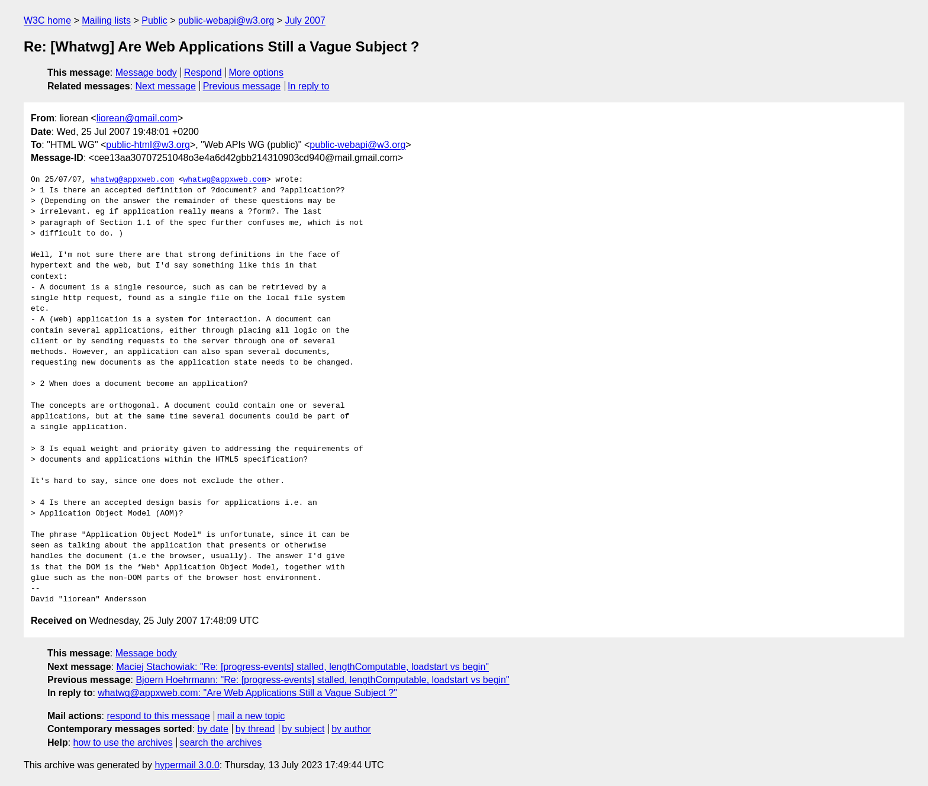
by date (212, 729)
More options (256, 72)
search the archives (221, 742)
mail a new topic (251, 716)
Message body (146, 72)
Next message (166, 86)
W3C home (47, 20)
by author (351, 729)
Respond (203, 72)
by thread (255, 729)
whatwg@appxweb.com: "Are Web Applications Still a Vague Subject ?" (247, 693)
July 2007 (305, 20)
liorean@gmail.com (137, 118)
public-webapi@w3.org (226, 20)
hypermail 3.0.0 (186, 765)
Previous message (242, 86)
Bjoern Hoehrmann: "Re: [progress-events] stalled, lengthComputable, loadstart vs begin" (322, 680)
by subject (303, 729)
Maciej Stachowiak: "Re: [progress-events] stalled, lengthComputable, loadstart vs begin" (303, 667)
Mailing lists (106, 20)
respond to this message (158, 716)
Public (154, 20)
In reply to (308, 86)
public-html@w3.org (148, 145)
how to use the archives (123, 742)
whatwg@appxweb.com (132, 180)
